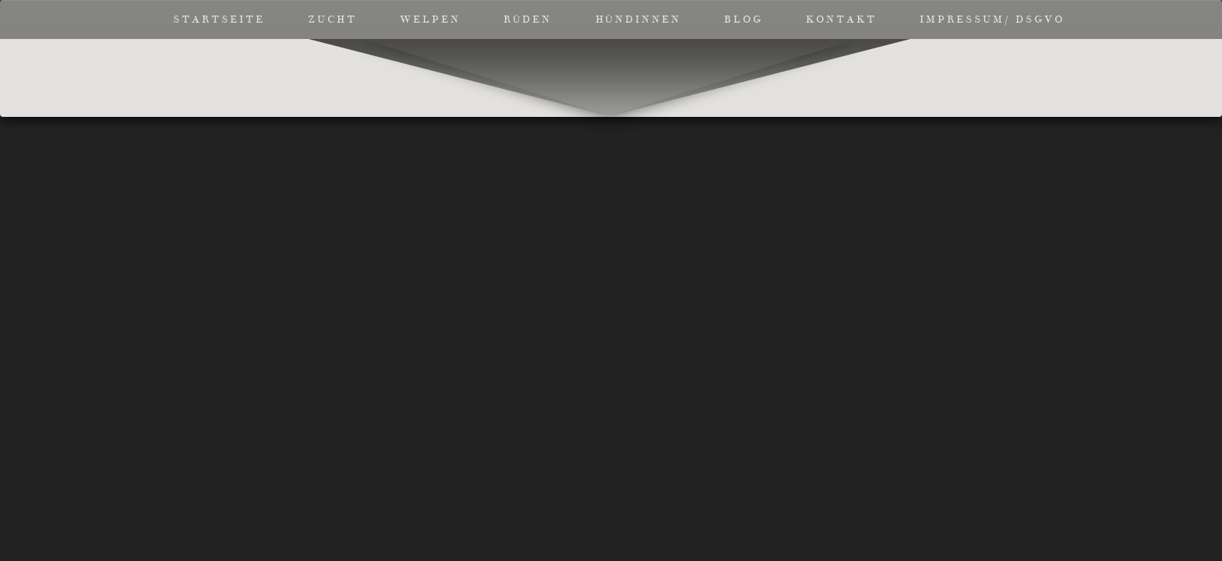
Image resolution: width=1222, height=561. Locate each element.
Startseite (219, 19)
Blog (743, 19)
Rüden (527, 19)
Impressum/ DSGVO (992, 19)
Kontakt (841, 19)
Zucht (332, 19)
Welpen (430, 19)
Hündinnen (638, 19)
